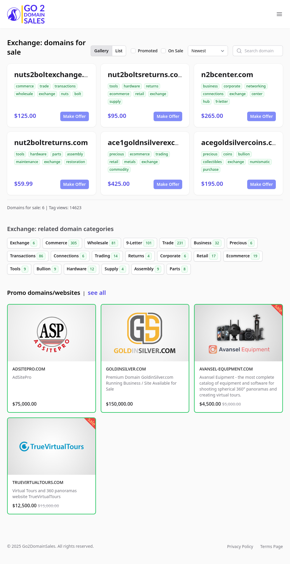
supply (115, 101)
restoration (75, 161)
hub (206, 101)
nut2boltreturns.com (51, 142)
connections (213, 93)
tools (114, 86)
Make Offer (74, 116)
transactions (65, 86)
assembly (75, 154)
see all (97, 293)
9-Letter (140, 243)
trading (162, 154)
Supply (115, 269)
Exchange (23, 243)
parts (56, 154)
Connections (70, 256)
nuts (65, 93)
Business (207, 243)
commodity (119, 169)
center (257, 93)
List (119, 50)
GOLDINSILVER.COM (126, 369)
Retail (207, 256)
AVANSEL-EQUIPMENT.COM (226, 369)
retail (139, 93)
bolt (77, 93)
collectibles (212, 161)
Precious (242, 243)
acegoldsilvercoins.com (242, 142)
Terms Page (271, 546)
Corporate (174, 256)
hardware (132, 86)
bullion (244, 154)
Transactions (27, 256)
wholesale (24, 93)
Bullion (47, 269)
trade (44, 86)
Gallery (101, 50)
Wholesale (102, 243)
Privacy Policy (240, 546)
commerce (25, 86)
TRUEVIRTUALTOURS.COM (37, 482)
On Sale (175, 50)
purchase (211, 169)
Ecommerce (243, 256)
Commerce (62, 243)
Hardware (82, 269)
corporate (232, 86)
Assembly (148, 269)
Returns (140, 256)
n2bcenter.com (227, 74)
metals (130, 161)
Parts (179, 269)
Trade (173, 243)
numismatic (260, 161)
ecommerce (119, 93)
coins (227, 154)
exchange (47, 93)
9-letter (222, 101)
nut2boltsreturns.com (146, 74)
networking (256, 86)
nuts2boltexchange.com (56, 74)
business (210, 86)
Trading (107, 256)
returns (152, 86)
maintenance (27, 161)
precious (117, 154)
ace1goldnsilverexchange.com (161, 142)
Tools (19, 269)
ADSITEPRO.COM (28, 369)
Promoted (148, 50)
